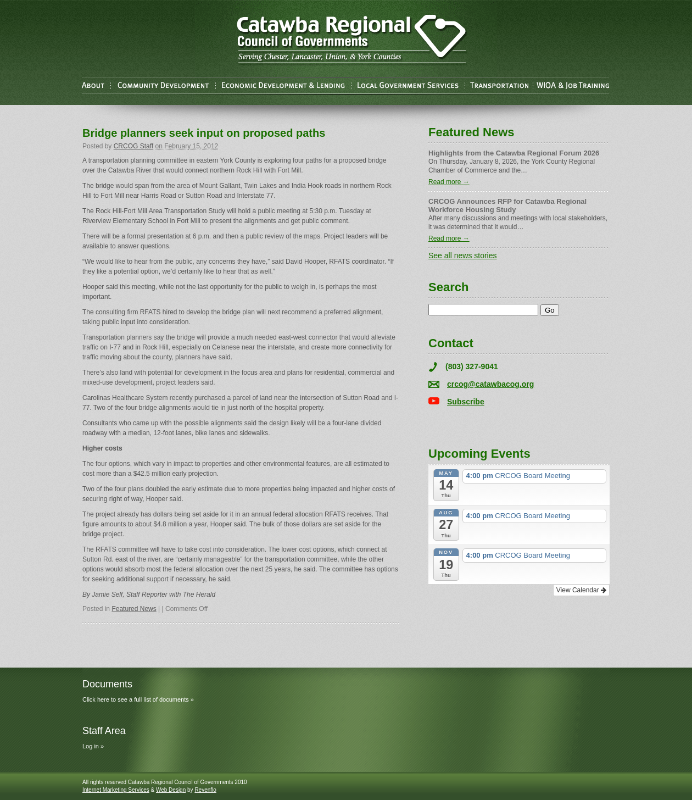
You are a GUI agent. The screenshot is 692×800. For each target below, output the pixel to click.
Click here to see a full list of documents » (138, 699)
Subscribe (465, 401)
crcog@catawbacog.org (490, 384)
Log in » (93, 746)
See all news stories (462, 255)
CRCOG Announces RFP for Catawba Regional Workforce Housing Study (507, 205)
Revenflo (205, 790)
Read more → (449, 182)
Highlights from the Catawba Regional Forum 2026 (513, 153)
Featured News (133, 609)
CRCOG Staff (133, 146)
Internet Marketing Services (115, 790)
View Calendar (581, 590)
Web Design (171, 790)
